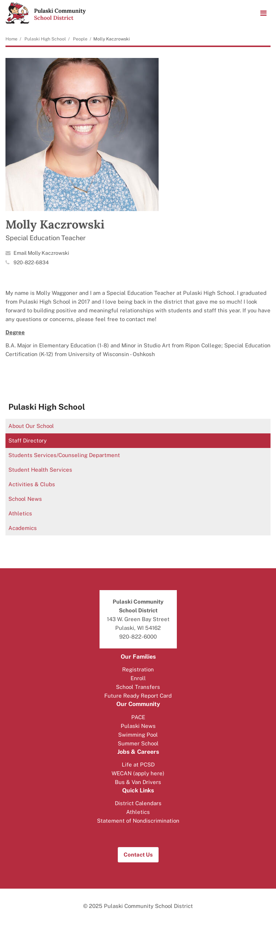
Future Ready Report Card (138, 696)
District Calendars (138, 803)
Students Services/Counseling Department (64, 455)
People (80, 39)
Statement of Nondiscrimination (138, 821)
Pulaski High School (45, 39)
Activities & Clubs (31, 484)
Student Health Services (40, 470)
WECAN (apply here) (138, 773)
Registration (138, 669)
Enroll (138, 678)
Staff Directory (27, 440)
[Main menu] (263, 13)
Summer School (138, 743)
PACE (138, 717)
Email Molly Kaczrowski (41, 253)
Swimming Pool (138, 735)
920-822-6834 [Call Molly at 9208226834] (31, 262)
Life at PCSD (138, 764)
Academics (22, 528)
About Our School (31, 426)
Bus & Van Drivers (138, 782)
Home (11, 39)
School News (25, 499)
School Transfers (138, 687)
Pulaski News (138, 726)
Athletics (20, 513)
